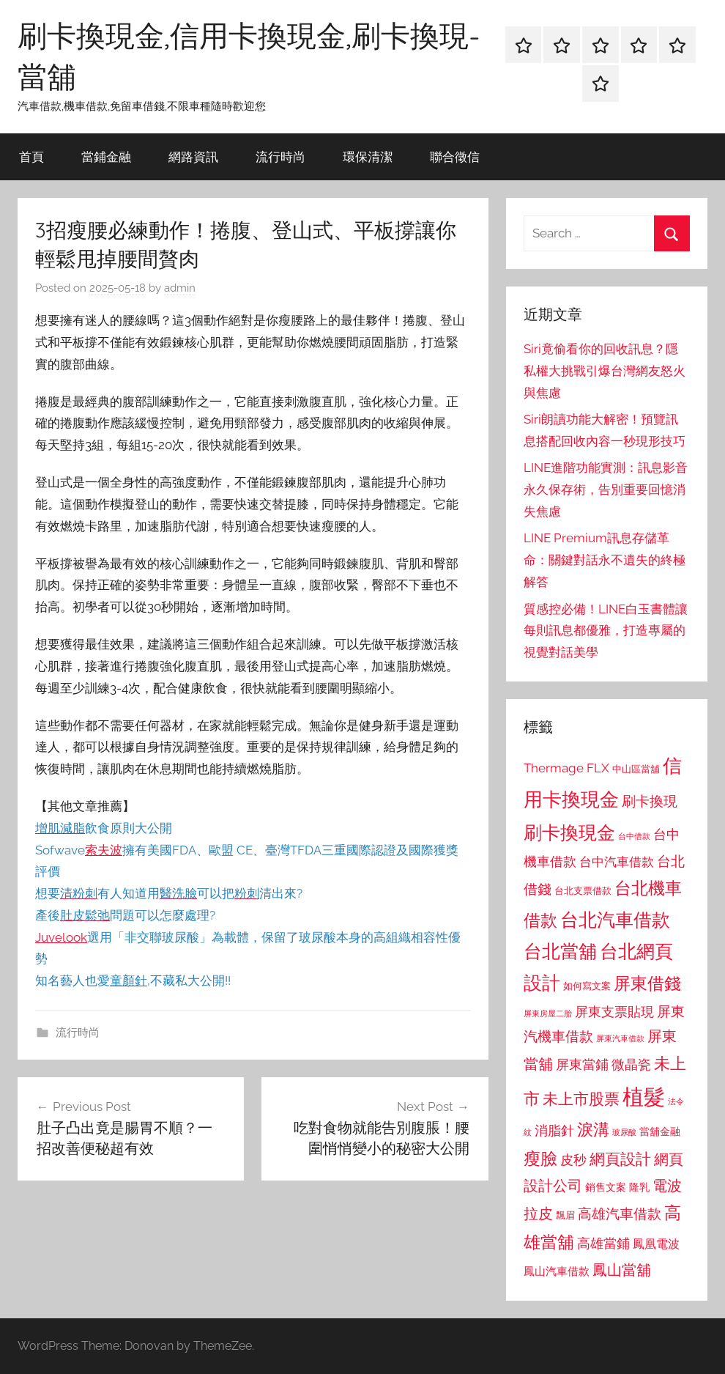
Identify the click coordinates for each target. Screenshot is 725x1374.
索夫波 (103, 850)
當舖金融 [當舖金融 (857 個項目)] (659, 1131)
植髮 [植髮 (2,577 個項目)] (643, 1096)
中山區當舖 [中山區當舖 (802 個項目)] (636, 769)
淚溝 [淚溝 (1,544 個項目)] (593, 1129)
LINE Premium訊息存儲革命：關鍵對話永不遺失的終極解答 (604, 560)
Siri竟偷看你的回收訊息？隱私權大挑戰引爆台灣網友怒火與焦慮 (604, 370)
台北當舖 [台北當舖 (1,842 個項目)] (560, 951)
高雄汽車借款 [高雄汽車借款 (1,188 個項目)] (619, 1214)
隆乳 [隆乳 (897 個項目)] (639, 1187)
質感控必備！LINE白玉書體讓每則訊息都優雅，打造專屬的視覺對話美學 (606, 631)
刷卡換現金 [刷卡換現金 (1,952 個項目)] (569, 832)
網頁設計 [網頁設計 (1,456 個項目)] (620, 1159)
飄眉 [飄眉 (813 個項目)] (565, 1215)
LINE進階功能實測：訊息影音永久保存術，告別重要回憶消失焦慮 (606, 489)
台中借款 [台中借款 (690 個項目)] (634, 836)
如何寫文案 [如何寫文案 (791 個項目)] (587, 985)
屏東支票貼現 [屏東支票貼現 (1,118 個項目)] (614, 1012)
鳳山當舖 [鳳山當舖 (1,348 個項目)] (621, 1270)
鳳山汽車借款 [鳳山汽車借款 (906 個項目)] (557, 1271)
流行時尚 (280, 156)
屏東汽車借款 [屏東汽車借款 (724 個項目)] (620, 1038)
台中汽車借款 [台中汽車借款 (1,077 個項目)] (616, 861)
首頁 (31, 156)
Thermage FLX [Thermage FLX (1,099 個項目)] (566, 768)
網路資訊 (193, 156)
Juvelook (61, 937)
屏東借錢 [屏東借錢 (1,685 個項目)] (647, 983)
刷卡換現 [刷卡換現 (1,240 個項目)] (649, 801)
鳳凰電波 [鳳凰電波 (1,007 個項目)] (656, 1244)
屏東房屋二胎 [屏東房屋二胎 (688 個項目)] (548, 1013)
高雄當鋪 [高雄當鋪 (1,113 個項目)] (603, 1243)
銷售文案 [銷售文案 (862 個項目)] (605, 1187)
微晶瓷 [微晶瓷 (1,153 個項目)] (631, 1064)
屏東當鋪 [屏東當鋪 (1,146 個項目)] (582, 1064)
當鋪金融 (106, 156)
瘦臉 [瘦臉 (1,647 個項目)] (540, 1158)
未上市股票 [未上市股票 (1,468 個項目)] (581, 1099)
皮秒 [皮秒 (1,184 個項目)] (573, 1159)
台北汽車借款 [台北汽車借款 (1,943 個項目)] (615, 920)
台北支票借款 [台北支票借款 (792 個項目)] (582, 890)
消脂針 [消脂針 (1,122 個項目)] (554, 1130)
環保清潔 (368, 156)
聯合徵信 (455, 156)
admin (180, 288)
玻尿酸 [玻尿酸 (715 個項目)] (624, 1132)
